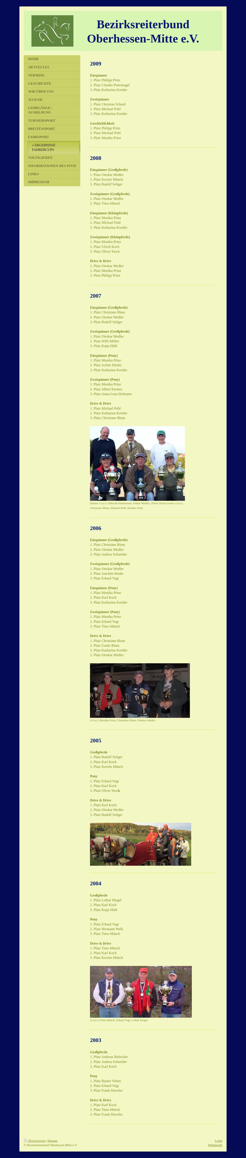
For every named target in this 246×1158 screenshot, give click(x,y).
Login (218, 1140)
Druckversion (35, 1140)
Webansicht (215, 1145)
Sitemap (52, 1140)
